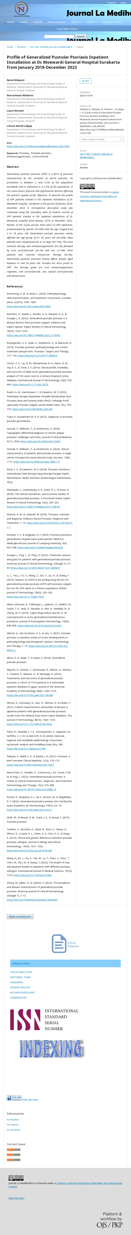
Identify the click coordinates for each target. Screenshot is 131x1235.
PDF (87, 81)
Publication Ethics (112, 22)
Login (123, 2)
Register (112, 2)
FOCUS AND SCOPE (21, 972)
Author (90, 22)
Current (23, 22)
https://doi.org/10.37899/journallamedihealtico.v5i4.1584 (38, 146)
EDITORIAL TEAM (20, 977)
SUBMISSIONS (18, 997)
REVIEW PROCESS (20, 987)
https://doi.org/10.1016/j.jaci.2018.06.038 (29, 850)
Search (80, 36)
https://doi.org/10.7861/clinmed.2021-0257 (30, 764)
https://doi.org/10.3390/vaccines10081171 (36, 461)
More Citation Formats (93, 139)
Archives (37, 22)
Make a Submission (20, 916)
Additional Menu (21, 963)
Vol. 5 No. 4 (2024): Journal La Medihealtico (51, 46)
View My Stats (30, 1099)
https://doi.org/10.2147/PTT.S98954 (37, 355)
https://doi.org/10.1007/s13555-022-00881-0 (31, 789)
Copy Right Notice (67, 28)
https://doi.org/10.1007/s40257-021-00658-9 (35, 567)
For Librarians (14, 1129)
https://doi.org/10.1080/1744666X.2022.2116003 (33, 335)
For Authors (13, 1124)
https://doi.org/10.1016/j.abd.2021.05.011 (29, 809)
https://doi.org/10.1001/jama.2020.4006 (29, 306)
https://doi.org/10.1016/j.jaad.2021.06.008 (30, 695)
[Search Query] (59, 36)
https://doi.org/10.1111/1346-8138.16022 (29, 724)
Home (10, 22)
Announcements (57, 22)
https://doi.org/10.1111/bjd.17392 (25, 596)
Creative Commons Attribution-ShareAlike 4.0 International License (99, 196)
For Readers (13, 1119)
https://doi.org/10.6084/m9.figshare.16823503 (32, 899)
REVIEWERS (16, 982)
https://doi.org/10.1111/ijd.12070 (30, 384)
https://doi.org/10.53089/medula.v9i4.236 (40, 547)
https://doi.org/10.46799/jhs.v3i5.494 (32, 409)
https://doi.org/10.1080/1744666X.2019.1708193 (33, 506)
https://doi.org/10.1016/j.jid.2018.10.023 (39, 625)
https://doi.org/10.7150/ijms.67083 (32, 875)
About (75, 22)
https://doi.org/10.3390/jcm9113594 (40, 441)
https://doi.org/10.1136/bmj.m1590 (26, 748)
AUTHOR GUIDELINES (22, 992)
